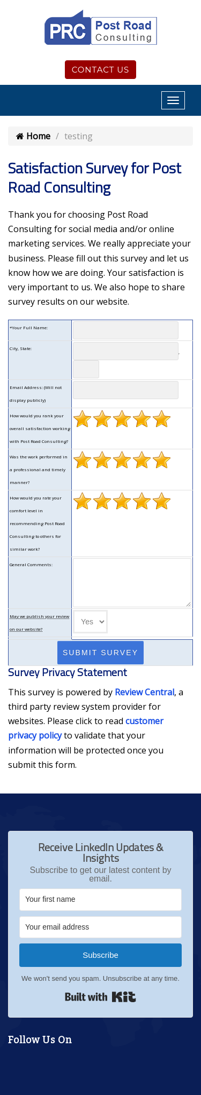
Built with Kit (100, 996)
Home (33, 136)
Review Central (144, 692)
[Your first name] (100, 899)
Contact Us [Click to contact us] (101, 70)
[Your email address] (100, 927)
